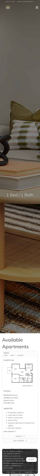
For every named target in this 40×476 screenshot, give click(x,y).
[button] (20, 375)
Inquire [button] (20, 436)
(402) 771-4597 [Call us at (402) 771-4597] (10, 1)
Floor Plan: (7, 403)
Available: (7, 398)
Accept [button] (31, 459)
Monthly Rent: (8, 395)
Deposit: (6, 400)
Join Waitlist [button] (20, 440)
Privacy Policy (29, 472)
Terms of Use (11, 472)
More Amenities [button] (10, 431)
